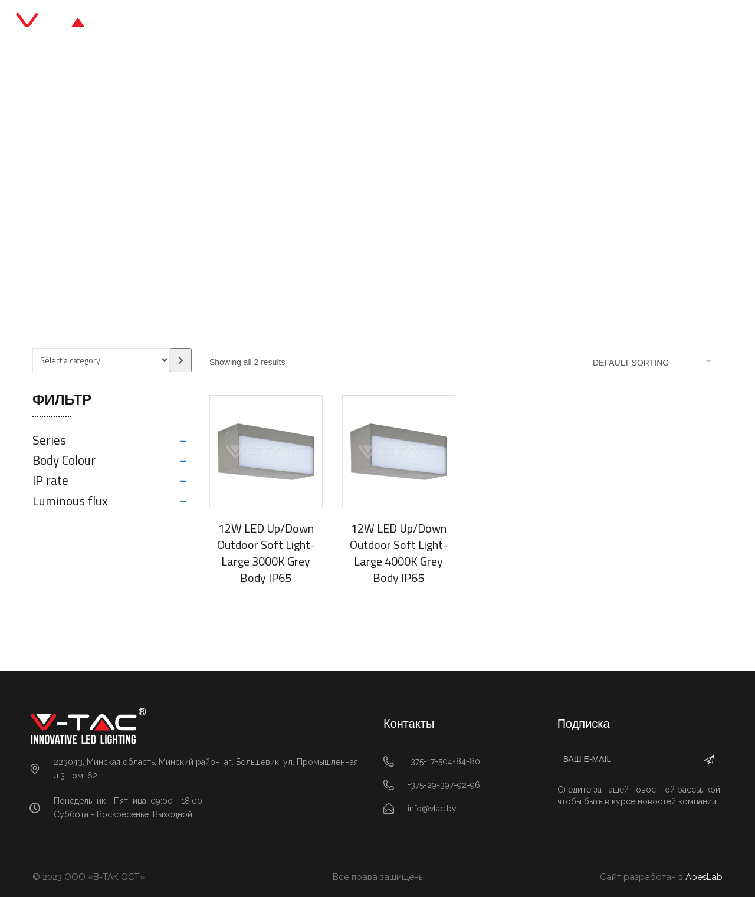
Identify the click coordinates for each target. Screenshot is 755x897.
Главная (239, 23)
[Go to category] (181, 360)
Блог (406, 23)
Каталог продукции (327, 23)
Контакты (512, 23)
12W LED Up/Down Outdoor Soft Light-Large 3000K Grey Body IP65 (266, 553)
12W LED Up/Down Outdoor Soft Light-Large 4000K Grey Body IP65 (399, 553)
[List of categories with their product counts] (101, 360)
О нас (453, 23)
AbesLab (704, 877)
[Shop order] (655, 362)
